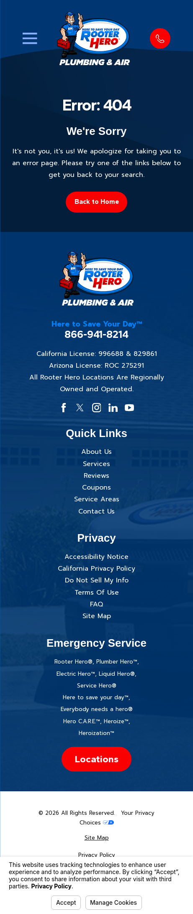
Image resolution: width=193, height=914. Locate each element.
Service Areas (96, 499)
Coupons (96, 487)
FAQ (96, 604)
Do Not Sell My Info (97, 580)
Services (96, 464)
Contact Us (96, 511)
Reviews (96, 476)
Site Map (96, 616)
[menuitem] (96, 838)
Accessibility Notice (96, 557)
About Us (96, 452)
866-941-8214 (96, 334)
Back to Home (97, 201)
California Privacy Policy (96, 569)
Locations (96, 759)
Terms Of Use (97, 592)
